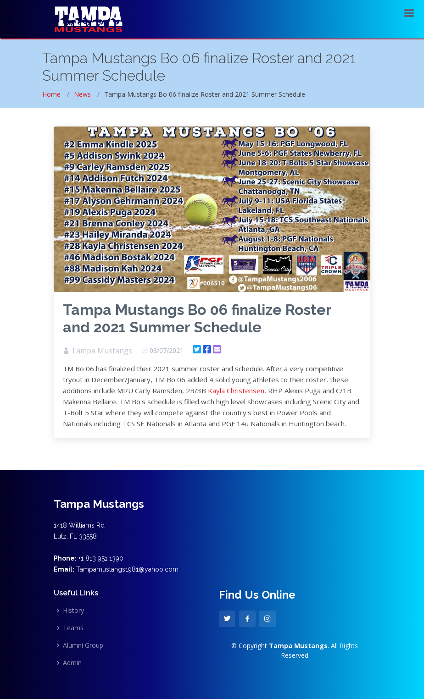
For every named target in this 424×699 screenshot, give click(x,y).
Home (51, 94)
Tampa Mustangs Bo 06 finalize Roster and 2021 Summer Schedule (197, 318)
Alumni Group (83, 645)
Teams (73, 628)
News (82, 94)
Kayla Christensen (236, 390)
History (73, 610)
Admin (72, 663)
